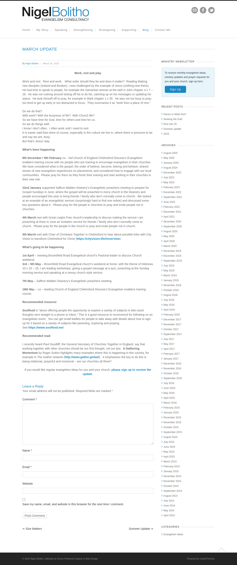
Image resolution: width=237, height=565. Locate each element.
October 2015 (171, 427)
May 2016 (169, 393)
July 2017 (169, 339)
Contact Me (162, 29)
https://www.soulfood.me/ (46, 327)
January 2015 (171, 471)
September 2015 (173, 432)
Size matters (32, 528)
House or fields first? (175, 114)
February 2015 (172, 466)
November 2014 (172, 481)
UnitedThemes (207, 558)
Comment (29, 399)
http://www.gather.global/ (82, 357)
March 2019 (170, 275)
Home (26, 29)
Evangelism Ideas (173, 534)
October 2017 (171, 329)
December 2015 (172, 417)
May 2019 (169, 270)
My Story (42, 29)
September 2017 (173, 334)
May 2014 (169, 510)
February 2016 (172, 407)
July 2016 (169, 383)
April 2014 (169, 515)
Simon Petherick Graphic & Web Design (77, 558)
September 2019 (173, 260)
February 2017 (172, 353)
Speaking (61, 29)
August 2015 (171, 437)
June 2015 (169, 446)
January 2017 (171, 358)
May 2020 (169, 236)
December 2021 (172, 211)
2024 (166, 133)
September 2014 (173, 491)
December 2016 (172, 363)
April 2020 (169, 241)
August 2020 (171, 231)
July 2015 (169, 442)
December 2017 (172, 319)
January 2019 (171, 280)
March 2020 (170, 246)
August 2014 (171, 495)
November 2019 (172, 255)
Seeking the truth (173, 119)
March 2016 (170, 402)
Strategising (107, 29)
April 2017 (169, 348)
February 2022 (172, 206)
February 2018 (172, 314)
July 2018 (169, 300)
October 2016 (171, 373)
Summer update (141, 528)
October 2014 (171, 486)
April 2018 (169, 309)
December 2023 (172, 172)
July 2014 (169, 500)
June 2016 (169, 388)
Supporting (128, 29)
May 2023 (169, 182)
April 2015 (169, 456)
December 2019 (172, 251)
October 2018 (171, 290)
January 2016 (171, 412)
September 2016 (173, 378)
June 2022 (169, 202)
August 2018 (171, 295)
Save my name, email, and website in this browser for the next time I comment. (73, 504)
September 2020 (173, 226)
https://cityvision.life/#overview (98, 238)
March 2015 (170, 461)
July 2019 (169, 265)
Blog (146, 29)
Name (27, 450)
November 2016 (172, 368)
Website (27, 483)
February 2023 (172, 187)
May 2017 (169, 344)
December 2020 (172, 221)
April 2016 (169, 397)
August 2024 (171, 167)
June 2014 (169, 505)
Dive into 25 (170, 124)
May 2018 (169, 304)
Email (27, 467)
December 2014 (172, 476)
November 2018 (172, 285)
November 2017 (172, 324)
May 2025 (169, 158)
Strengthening (83, 29)
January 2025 (171, 162)
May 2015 (169, 451)
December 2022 (172, 192)
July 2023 (169, 177)
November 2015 (172, 422)
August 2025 (171, 153)
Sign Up (175, 89)
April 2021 (169, 216)
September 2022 (173, 197)
